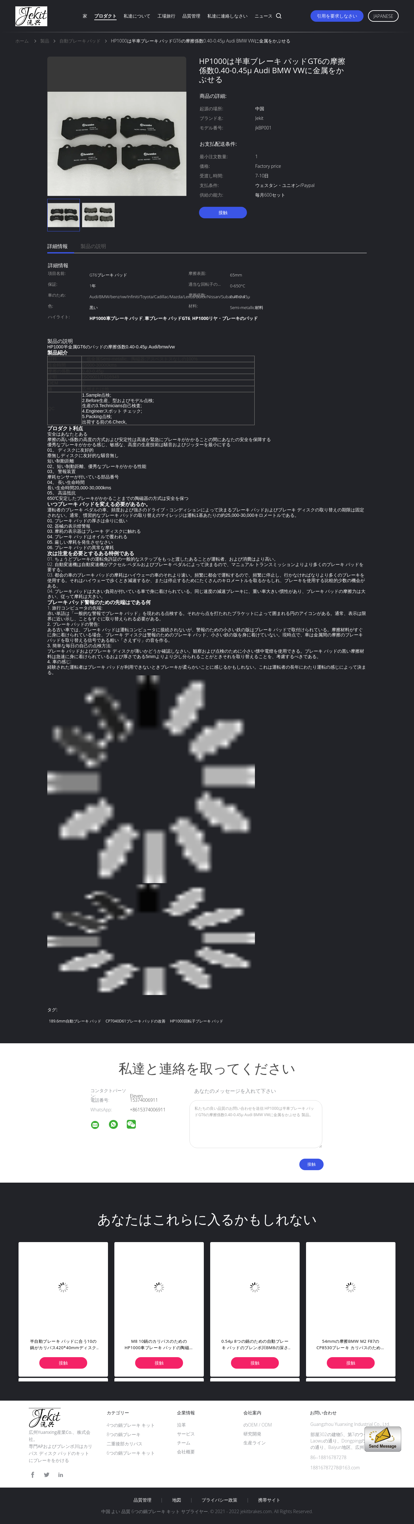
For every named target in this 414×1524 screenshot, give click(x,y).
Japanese (383, 16)
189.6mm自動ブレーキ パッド (75, 1021)
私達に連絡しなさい (227, 16)
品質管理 (191, 16)
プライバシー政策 (219, 1500)
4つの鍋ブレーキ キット (131, 1425)
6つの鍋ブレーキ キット (131, 1453)
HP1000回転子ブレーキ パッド (196, 1021)
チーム (183, 1443)
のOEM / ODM (257, 1425)
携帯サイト (269, 1500)
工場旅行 (166, 16)
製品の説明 (93, 246)
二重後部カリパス (124, 1444)
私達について (137, 16)
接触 (222, 212)
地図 (176, 1500)
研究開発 (252, 1434)
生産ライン (254, 1443)
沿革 (181, 1425)
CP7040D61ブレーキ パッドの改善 (136, 1021)
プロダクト (105, 16)
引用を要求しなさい (337, 16)
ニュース (263, 16)
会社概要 (186, 1452)
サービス (186, 1434)
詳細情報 (57, 246)
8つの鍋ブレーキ (124, 1434)
